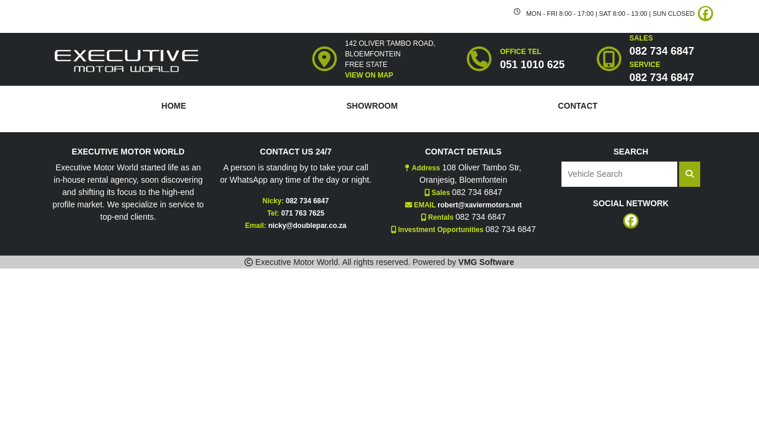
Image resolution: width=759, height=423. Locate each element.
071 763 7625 (302, 213)
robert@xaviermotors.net (479, 205)
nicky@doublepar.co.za (307, 225)
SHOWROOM (371, 105)
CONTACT (577, 105)
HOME (174, 105)
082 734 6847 (307, 201)
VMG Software (486, 262)
